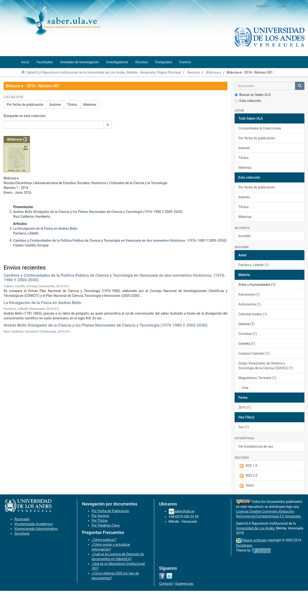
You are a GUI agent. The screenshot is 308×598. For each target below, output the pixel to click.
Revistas (193, 72)
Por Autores (100, 516)
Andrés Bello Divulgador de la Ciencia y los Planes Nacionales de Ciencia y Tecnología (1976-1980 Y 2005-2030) (106, 325)
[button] (264, 6)
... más (243, 388)
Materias (89, 104)
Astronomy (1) (249, 294)
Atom (246, 485)
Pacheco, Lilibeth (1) (253, 265)
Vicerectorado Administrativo (36, 529)
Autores (55, 104)
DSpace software (253, 540)
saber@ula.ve (184, 511)
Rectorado (22, 519)
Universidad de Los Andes (255, 528)
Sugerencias (184, 584)
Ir (108, 125)
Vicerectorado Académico (33, 524)
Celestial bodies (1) (252, 314)
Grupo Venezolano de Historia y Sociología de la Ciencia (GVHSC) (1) (265, 365)
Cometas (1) (247, 334)
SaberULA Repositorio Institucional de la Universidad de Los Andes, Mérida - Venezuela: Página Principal (103, 72)
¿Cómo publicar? (104, 540)
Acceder (244, 236)
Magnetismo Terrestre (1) (257, 378)
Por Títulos (100, 520)
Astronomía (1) (249, 304)
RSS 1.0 (247, 466)
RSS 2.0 (247, 476)
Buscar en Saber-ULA (253, 95)
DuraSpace (244, 545)
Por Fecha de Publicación (110, 511)
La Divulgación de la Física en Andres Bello (42, 302)
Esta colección (248, 101)
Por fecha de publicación (25, 104)
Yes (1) (243, 427)
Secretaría (21, 533)
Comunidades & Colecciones (259, 128)
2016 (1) (244, 407)
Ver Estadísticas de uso (255, 446)
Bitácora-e (213, 72)
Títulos (72, 104)
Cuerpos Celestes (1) (254, 353)
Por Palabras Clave (106, 525)
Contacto (166, 584)
